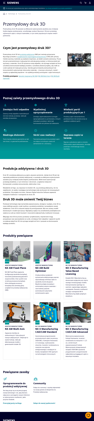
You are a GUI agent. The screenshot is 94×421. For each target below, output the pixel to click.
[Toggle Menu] (4, 2)
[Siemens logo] (13, 3)
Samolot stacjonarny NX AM (28, 76)
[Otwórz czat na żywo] (88, 415)
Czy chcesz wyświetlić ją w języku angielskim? (58, 8)
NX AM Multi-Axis (44, 76)
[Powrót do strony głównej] (4, 14)
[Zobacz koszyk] (85, 3)
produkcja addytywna (27, 54)
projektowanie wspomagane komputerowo (32, 57)
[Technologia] (11, 14)
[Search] (81, 3)
